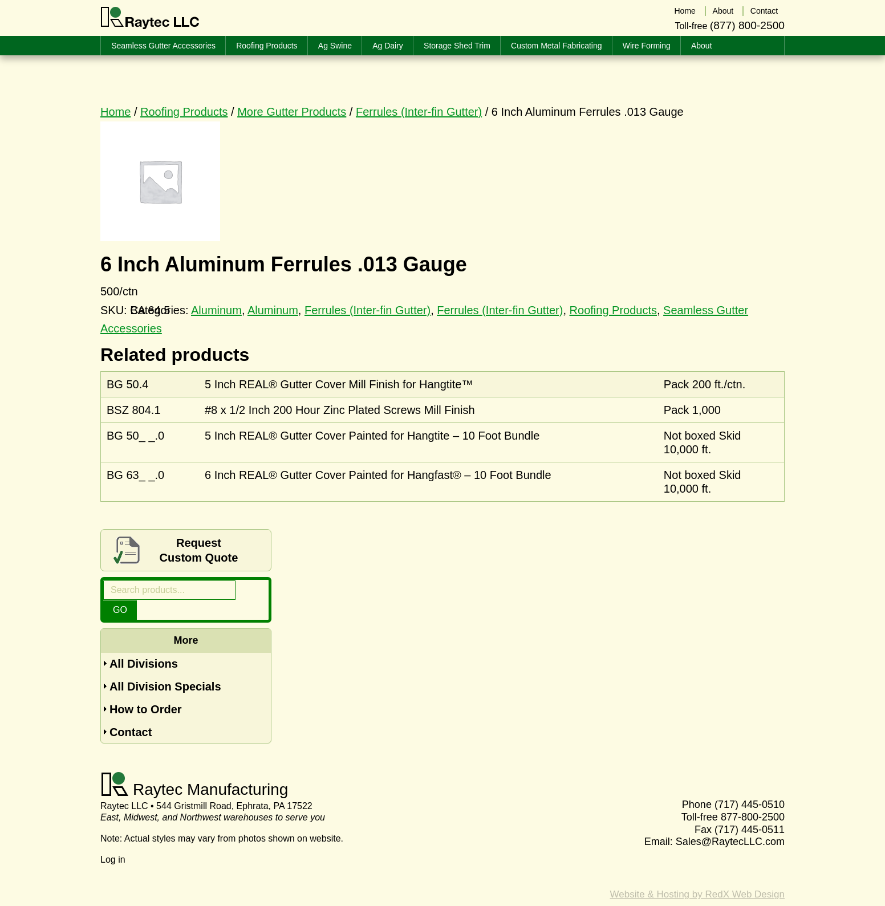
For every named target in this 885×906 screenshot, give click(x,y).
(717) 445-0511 (750, 810)
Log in (112, 840)
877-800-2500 (753, 797)
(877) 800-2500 (747, 25)
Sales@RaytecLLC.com (730, 822)
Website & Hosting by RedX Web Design (697, 875)
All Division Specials (165, 667)
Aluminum (272, 310)
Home (115, 111)
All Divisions (143, 644)
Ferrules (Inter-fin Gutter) (419, 111)
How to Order (145, 690)
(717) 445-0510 (750, 785)
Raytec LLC (150, 18)
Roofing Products (184, 111)
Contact (130, 712)
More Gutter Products (291, 111)
